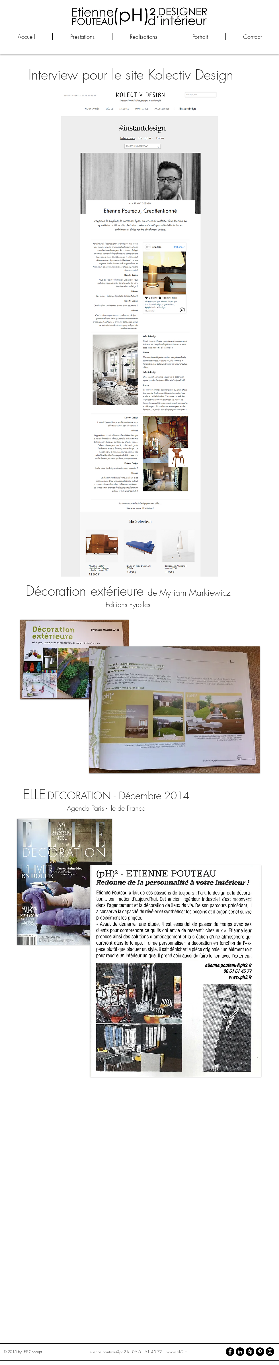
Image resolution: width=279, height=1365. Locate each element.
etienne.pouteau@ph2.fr (109, 1351)
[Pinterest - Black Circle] (260, 1351)
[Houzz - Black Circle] (250, 1351)
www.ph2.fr (177, 1351)
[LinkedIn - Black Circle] (240, 1351)
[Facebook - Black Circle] (230, 1351)
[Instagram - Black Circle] (270, 1351)
